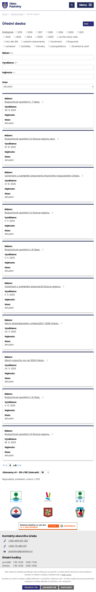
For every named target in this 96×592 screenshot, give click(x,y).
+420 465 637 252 (18, 540)
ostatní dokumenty (34, 41)
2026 (51, 36)
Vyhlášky (26, 46)
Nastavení (66, 587)
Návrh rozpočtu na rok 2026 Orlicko (26, 360)
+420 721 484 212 (17, 545)
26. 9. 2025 (10, 110)
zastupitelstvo (58, 46)
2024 (29, 36)
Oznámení (56, 41)
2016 (30, 32)
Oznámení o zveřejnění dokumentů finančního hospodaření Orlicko (44, 175)
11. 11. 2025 (10, 220)
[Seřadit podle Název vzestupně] (13, 52)
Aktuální (9, 123)
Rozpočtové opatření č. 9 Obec (24, 397)
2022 (8, 36)
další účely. (67, 574)
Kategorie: (8, 32)
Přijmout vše (31, 587)
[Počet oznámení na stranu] (44, 472)
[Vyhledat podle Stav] (48, 86)
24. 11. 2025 (10, 331)
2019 (60, 32)
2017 (40, 32)
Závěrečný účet (80, 46)
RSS (88, 23)
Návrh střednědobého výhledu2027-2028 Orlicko (34, 323)
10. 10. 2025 (10, 147)
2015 (20, 32)
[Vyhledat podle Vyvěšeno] (48, 67)
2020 (71, 32)
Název (7, 52)
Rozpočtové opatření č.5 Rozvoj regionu (29, 434)
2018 (50, 32)
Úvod (4, 14)
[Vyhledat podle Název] (48, 57)
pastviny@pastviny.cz (20, 551)
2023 (18, 36)
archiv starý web (68, 36)
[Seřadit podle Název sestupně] (13, 53)
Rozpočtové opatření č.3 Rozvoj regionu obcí (32, 138)
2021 (81, 32)
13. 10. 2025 (10, 183)
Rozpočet (73, 41)
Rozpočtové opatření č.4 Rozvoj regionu (29, 212)
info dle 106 (12, 41)
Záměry (40, 46)
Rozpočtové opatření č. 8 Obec (24, 249)
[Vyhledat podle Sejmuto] (48, 76)
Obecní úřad (17, 14)
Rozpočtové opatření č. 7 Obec (24, 101)
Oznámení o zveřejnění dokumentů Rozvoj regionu (35, 286)
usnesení (10, 46)
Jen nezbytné (49, 587)
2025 (40, 36)
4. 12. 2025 (10, 405)
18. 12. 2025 (10, 442)
